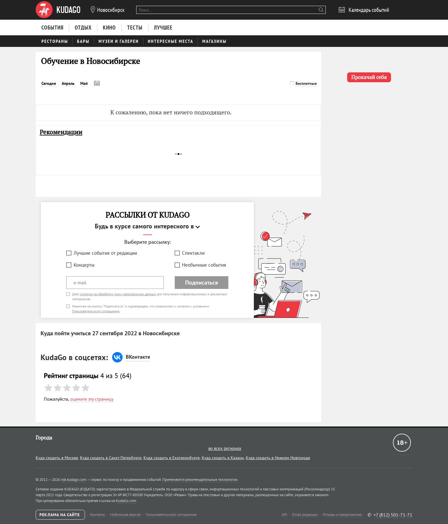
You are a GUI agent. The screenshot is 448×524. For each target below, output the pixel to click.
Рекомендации (61, 132)
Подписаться (201, 282)
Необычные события (204, 265)
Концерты (84, 265)
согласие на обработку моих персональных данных (118, 294)
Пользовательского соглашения (95, 311)
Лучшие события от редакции (105, 253)
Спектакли (193, 253)
